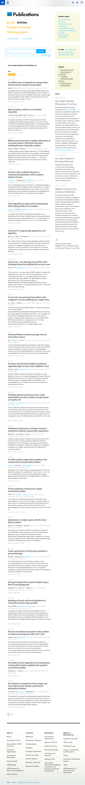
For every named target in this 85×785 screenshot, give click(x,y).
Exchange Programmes (33, 751)
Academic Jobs (50, 759)
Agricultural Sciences (67, 70)
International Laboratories (49, 738)
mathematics (72, 30)
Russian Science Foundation (64, 150)
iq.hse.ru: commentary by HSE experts (71, 751)
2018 (67, 55)
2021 (71, 52)
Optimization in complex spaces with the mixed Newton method (27, 521)
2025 (74, 50)
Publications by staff (70, 739)
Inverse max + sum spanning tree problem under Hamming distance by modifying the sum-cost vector (29, 263)
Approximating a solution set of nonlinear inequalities (25, 110)
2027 (66, 50)
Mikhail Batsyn (21, 606)
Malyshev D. (25, 209)
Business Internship (32, 766)
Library (65, 755)
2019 (63, 55)
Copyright (20, 782)
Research (49, 733)
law (72, 28)
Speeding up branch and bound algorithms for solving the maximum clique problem (27, 601)
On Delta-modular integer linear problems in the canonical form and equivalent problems (27, 460)
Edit (79, 782)
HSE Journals (67, 742)
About (10, 733)
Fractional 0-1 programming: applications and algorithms (26, 231)
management (62, 30)
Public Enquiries (12, 774)
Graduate (29, 748)
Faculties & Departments (11, 751)
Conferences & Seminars (50, 754)
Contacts (13, 782)
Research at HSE (27, 38)
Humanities (64, 76)
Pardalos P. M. (17, 88)
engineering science (64, 24)
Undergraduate (31, 744)
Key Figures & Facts (13, 740)
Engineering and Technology (64, 73)
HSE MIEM (69, 110)
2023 (63, 52)
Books (11, 22)
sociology (61, 33)
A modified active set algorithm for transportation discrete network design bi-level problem (28, 83)
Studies (29, 733)
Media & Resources (68, 734)
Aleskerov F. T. (12, 403)
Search (41, 51)
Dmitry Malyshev (27, 465)
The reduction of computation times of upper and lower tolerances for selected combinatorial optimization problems (27, 686)
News (57, 94)
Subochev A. (21, 403)
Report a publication (13, 38)
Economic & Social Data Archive (71, 760)
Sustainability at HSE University (14, 745)
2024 (60, 52)
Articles (22, 22)
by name (10, 74)
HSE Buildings (11, 765)
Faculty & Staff (12, 761)
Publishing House (69, 746)
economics (61, 22)
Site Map (37, 782)
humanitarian (62, 26)
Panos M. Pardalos (31, 606)
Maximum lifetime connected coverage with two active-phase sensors (27, 335)
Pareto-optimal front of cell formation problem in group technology (27, 552)
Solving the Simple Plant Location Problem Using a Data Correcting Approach (28, 583)
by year (19, 74)
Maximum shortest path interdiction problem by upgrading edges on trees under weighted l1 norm (28, 364)
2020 (60, 55)
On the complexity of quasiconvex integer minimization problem (25, 489)
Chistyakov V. (12, 180)
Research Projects (51, 746)
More (71, 55)
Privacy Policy (29, 782)
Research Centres (51, 742)
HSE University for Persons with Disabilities (15, 769)
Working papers (17, 32)
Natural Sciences (65, 83)
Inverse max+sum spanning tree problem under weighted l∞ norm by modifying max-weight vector (28, 298)
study (76, 141)
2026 (70, 50)
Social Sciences (65, 85)
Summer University (32, 755)
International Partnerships (11, 756)
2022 (67, 52)
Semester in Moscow (33, 762)
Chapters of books (19, 27)
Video (65, 765)
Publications (26, 14)
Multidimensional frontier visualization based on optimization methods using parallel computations (28, 429)
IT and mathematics (64, 28)
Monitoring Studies (51, 750)
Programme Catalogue (33, 740)
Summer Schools (31, 759)
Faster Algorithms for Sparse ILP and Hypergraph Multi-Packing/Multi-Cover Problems (28, 204)
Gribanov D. (11, 209)
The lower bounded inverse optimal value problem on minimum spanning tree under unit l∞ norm (28, 632)
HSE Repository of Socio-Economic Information (69, 770)
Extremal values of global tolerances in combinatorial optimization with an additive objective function (25, 174)
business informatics (64, 19)
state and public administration (63, 36)
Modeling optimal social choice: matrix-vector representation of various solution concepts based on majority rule (28, 397)
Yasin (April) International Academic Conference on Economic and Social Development (53, 767)
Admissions (29, 737)
